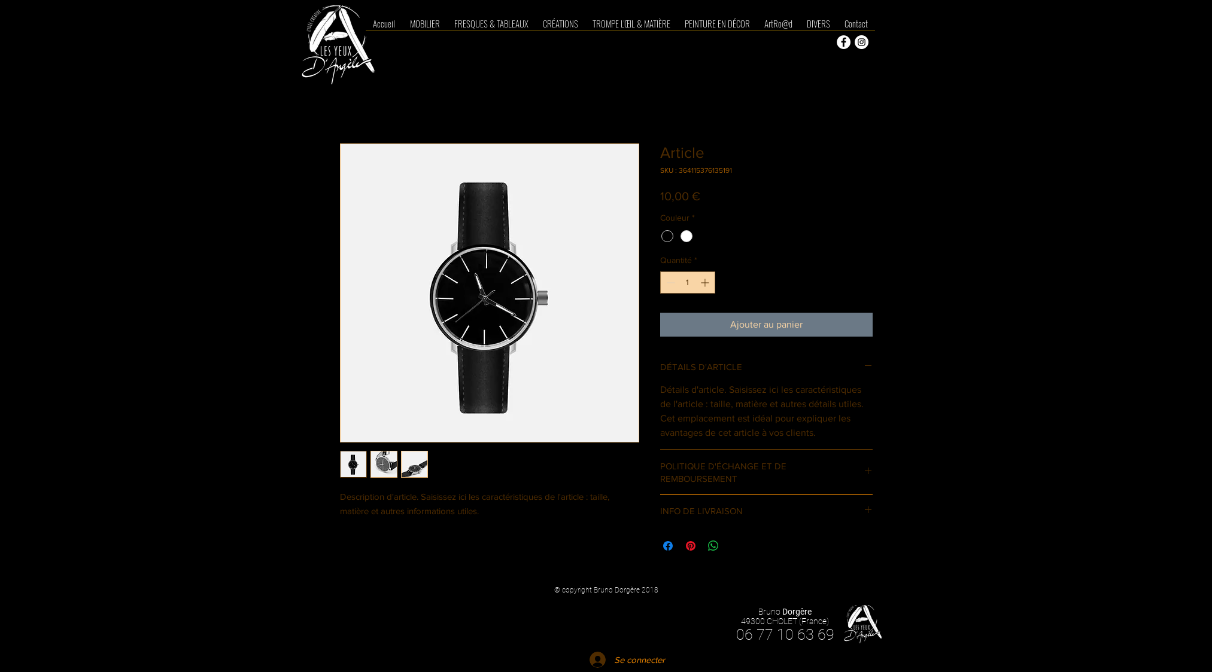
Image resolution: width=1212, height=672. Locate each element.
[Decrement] (669, 282)
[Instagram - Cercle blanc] (861, 42)
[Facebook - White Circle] (843, 42)
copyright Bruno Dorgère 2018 (610, 590)
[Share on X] (736, 546)
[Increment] (705, 282)
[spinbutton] (687, 282)
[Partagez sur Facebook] (668, 546)
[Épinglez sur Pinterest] (691, 546)
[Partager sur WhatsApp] (713, 546)
